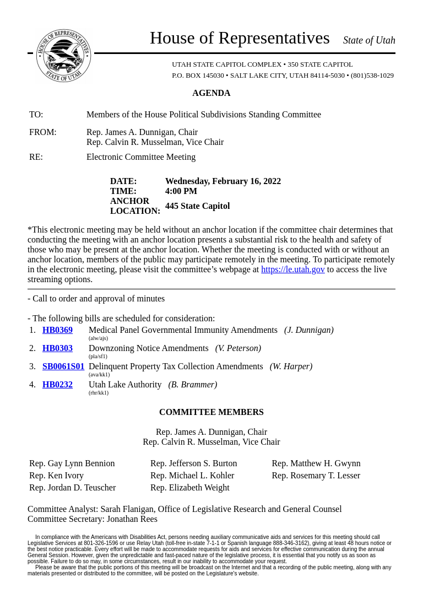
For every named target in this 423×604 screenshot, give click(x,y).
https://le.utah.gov (293, 269)
